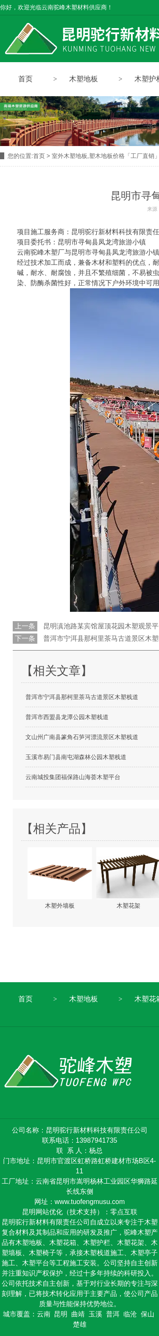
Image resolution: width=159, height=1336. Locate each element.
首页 (25, 79)
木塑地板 (83, 79)
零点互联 (123, 1212)
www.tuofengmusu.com (90, 1201)
